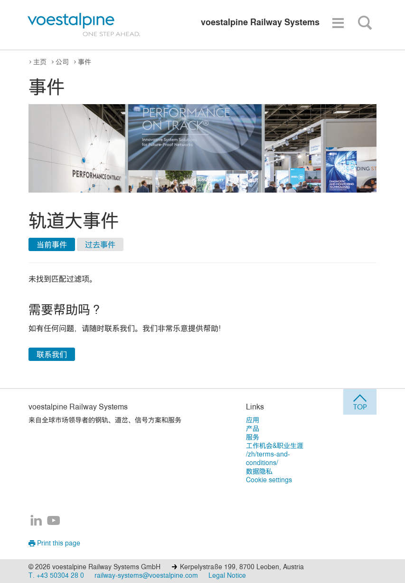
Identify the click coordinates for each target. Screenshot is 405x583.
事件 (84, 62)
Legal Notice (227, 575)
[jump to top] (360, 402)
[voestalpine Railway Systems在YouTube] (53, 521)
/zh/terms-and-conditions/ (268, 458)
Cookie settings (269, 480)
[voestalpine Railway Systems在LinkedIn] (36, 521)
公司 (62, 62)
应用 (252, 420)
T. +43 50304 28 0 (56, 575)
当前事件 (52, 244)
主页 (40, 62)
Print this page (54, 543)
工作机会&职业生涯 (274, 445)
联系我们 (52, 354)
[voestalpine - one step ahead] (84, 25)
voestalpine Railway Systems (78, 406)
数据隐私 (259, 471)
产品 (252, 428)
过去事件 (100, 244)
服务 (252, 437)
